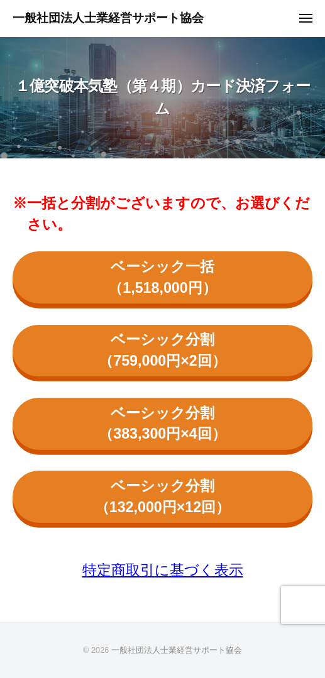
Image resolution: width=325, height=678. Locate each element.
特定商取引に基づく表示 (162, 570)
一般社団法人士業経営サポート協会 (108, 18)
